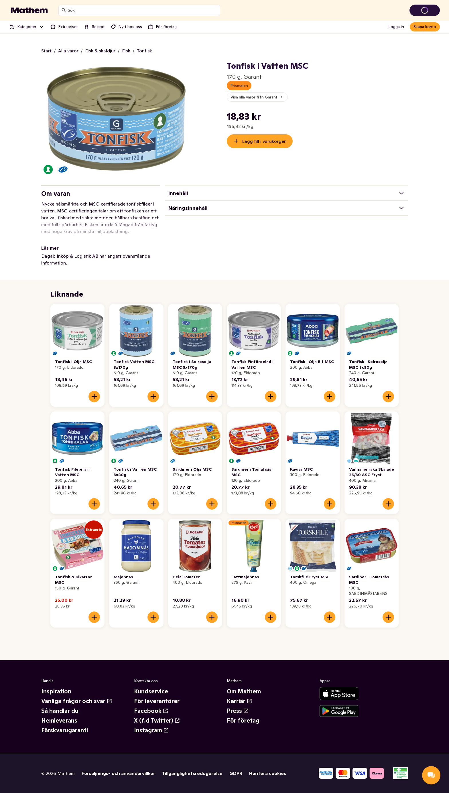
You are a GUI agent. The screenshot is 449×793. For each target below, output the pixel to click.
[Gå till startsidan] (29, 10)
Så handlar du (59, 711)
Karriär (239, 701)
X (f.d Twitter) (157, 720)
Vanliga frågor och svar (76, 701)
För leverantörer (157, 701)
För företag (243, 720)
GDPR (235, 773)
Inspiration (56, 691)
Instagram (151, 730)
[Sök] (64, 10)
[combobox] (143, 10)
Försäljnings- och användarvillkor (118, 773)
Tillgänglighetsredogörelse (192, 773)
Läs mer (50, 248)
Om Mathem (244, 691)
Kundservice (151, 691)
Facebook (151, 711)
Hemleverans (59, 720)
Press (238, 711)
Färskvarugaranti (64, 730)
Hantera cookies (267, 773)
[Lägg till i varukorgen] (94, 396)
